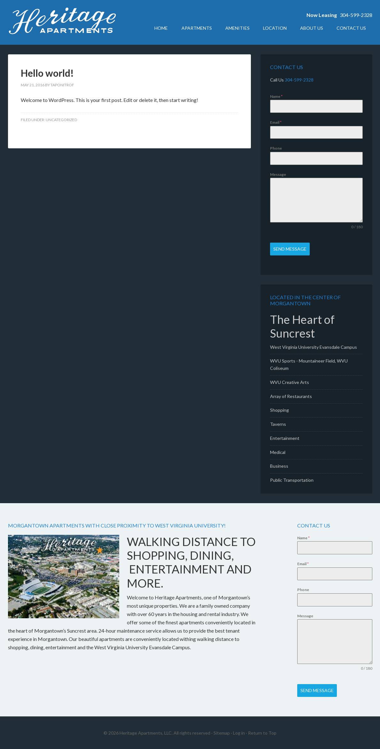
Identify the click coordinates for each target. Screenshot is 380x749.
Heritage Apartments (62, 22)
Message (278, 174)
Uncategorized (61, 119)
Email (276, 122)
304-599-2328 (356, 15)
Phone (276, 148)
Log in (239, 732)
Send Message (289, 249)
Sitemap (221, 732)
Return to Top (262, 732)
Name (276, 96)
